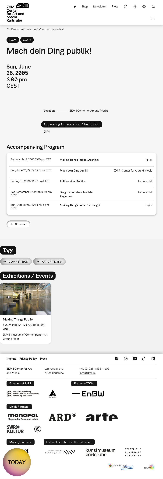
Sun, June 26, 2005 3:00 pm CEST (31, 170)
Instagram (126, 358)
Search (153, 6)
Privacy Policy (28, 358)
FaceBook (116, 358)
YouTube (135, 358)
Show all (21, 224)
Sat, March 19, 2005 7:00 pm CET (31, 159)
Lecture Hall (145, 181)
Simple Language (126, 6)
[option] (27, 313)
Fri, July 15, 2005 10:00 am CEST (30, 181)
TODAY (17, 462)
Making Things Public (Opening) (79, 159)
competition (18, 261)
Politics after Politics (73, 181)
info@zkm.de (87, 373)
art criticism (52, 261)
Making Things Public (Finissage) (80, 205)
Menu (153, 18)
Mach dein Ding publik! (74, 170)
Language (144, 6)
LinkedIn (153, 358)
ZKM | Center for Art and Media (89, 110)
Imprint (11, 358)
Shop (85, 6)
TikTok (144, 358)
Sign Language (135, 6)
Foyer (149, 159)
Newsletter (99, 6)
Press (115, 6)
